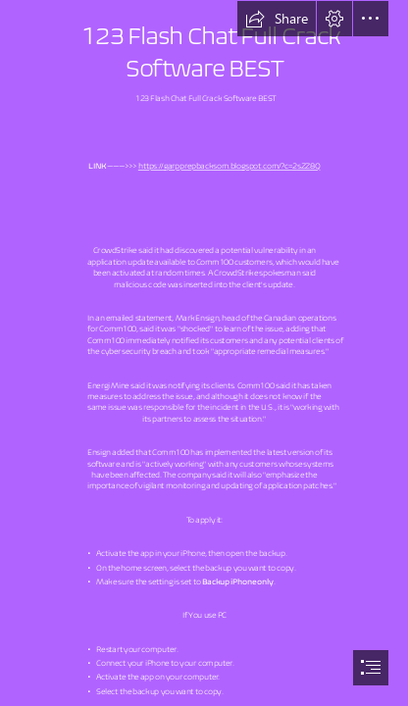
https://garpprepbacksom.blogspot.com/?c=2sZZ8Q (229, 166)
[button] (276, 18)
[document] (204, 353)
